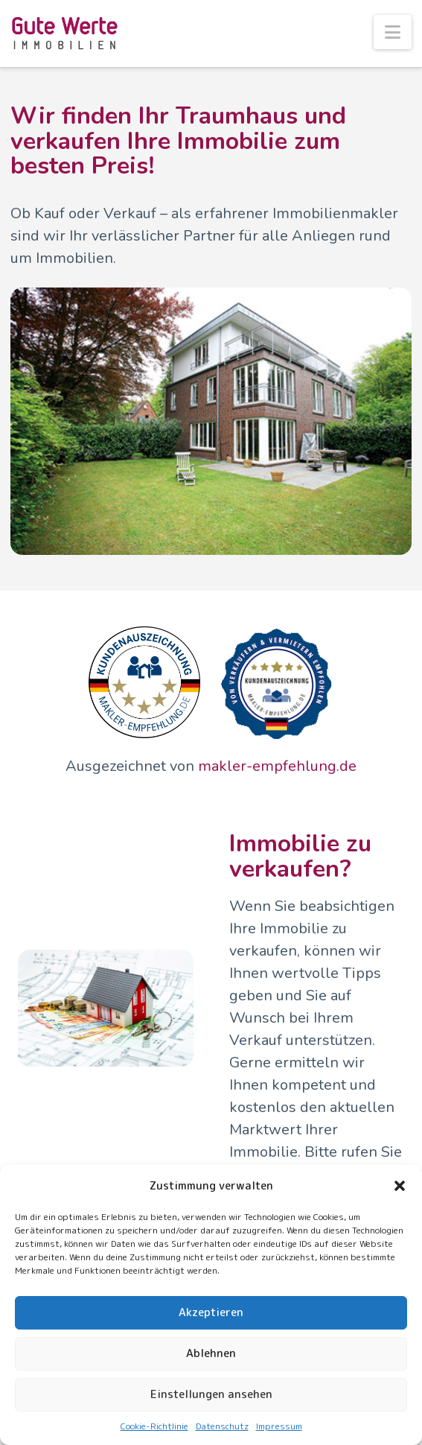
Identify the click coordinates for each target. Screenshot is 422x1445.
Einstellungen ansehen (211, 1394)
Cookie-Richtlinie (154, 1426)
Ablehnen (211, 1353)
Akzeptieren (211, 1312)
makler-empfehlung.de (277, 766)
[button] (399, 1185)
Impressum (279, 1426)
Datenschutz (222, 1426)
